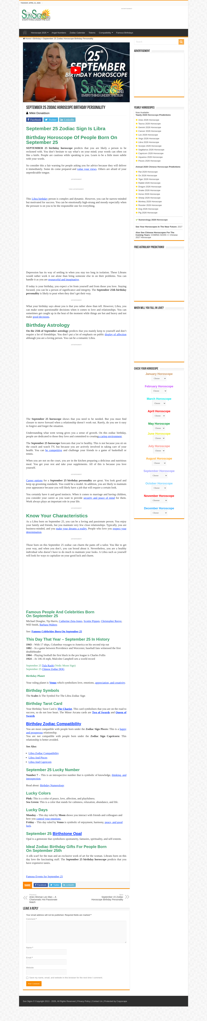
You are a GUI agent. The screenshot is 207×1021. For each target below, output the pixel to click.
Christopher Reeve (111, 621)
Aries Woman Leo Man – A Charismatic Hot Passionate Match (46, 898)
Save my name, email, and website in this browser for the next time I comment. (66, 977)
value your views (87, 169)
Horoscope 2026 (38, 32)
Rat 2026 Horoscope (148, 172)
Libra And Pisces (38, 757)
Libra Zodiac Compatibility (44, 753)
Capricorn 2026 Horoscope (150, 153)
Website (30, 967)
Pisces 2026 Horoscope (149, 161)
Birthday (37, 38)
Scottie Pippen (92, 621)
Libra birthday (40, 198)
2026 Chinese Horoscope (155, 167)
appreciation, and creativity (110, 682)
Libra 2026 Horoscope (148, 142)
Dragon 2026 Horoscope (149, 186)
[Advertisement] (159, 75)
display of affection (115, 334)
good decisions (41, 316)
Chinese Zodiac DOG (53, 669)
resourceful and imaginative (63, 279)
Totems (92, 32)
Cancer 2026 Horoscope (149, 131)
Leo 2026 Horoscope (148, 135)
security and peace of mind (99, 497)
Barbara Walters (48, 624)
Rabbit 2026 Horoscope (149, 183)
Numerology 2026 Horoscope (153, 220)
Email (29, 957)
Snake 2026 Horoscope (149, 190)
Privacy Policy (83, 1001)
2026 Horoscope (150, 115)
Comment (31, 919)
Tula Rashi (48, 665)
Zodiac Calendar (77, 32)
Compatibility (105, 32)
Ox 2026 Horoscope (147, 175)
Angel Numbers (59, 32)
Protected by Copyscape (115, 1001)
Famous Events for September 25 (44, 876)
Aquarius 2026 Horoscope (150, 157)
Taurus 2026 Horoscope (149, 123)
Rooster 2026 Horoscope (150, 205)
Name (29, 947)
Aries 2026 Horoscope (148, 120)
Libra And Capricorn (40, 762)
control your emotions (48, 818)
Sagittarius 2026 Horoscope (151, 149)
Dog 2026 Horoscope (148, 209)
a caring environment (110, 436)
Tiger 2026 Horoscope (148, 179)
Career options (34, 480)
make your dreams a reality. (71, 528)
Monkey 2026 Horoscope (150, 201)
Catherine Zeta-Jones (70, 621)
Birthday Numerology (52, 785)
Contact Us (97, 1001)
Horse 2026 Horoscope (149, 194)
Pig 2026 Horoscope (148, 212)
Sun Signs (28, 1001)
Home (25, 32)
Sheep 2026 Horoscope (149, 198)
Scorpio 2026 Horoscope (150, 146)
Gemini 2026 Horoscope (149, 127)
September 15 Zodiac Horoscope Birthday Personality (106, 897)
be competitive (53, 450)
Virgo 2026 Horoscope (148, 138)
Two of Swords (101, 712)
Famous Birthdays (124, 32)
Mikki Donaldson (39, 113)
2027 (180, 226)
